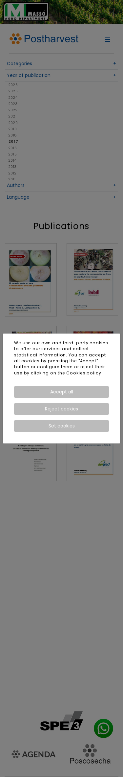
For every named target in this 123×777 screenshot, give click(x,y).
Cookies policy (83, 373)
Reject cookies (61, 409)
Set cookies (62, 426)
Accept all (61, 391)
